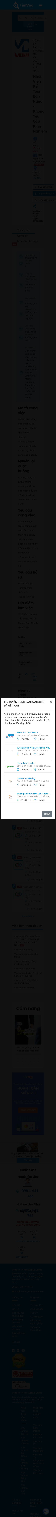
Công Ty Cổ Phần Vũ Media (33, 735)
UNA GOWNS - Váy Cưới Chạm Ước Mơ (34, 750)
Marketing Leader (26, 763)
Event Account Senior (27, 732)
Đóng (47, 813)
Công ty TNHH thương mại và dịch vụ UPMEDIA (34, 766)
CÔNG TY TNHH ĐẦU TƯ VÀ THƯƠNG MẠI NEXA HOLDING (34, 781)
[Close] (51, 702)
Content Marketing (26, 778)
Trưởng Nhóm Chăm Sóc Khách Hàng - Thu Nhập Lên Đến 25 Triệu (34, 793)
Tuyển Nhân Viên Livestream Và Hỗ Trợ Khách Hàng (34, 747)
